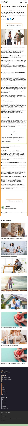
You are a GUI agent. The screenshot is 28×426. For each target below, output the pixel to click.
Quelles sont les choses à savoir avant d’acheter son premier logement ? (14, 309)
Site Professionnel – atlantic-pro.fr (7, 379)
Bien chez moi (3, 212)
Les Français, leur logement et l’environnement (9, 345)
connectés (8, 120)
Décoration (3, 394)
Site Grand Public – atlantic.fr (6, 377)
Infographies (4, 406)
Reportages (4, 401)
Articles (3, 399)
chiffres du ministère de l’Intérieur (15, 52)
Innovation (3, 391)
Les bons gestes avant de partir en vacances (9, 256)
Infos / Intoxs (4, 404)
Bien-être (7, 212)
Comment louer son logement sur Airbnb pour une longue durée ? (12, 238)
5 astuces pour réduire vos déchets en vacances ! (10, 291)
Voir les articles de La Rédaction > (11, 208)
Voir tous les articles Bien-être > (13, 424)
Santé (3, 387)
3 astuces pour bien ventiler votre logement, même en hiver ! (11, 327)
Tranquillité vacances (9, 60)
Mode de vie (4, 389)
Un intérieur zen (18, 25)
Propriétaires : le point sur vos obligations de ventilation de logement (13, 363)
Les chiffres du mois (5, 408)
